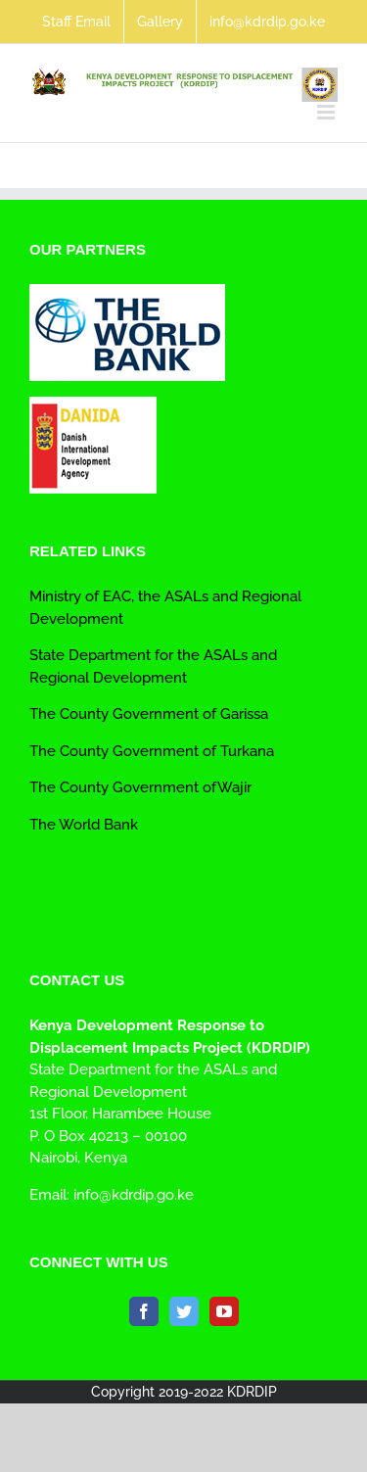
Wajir (234, 787)
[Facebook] (144, 1311)
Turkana (245, 751)
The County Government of (122, 751)
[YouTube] (224, 1311)
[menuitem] (76, 21)
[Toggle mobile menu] (327, 112)
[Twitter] (184, 1311)
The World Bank (83, 824)
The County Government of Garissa (148, 714)
